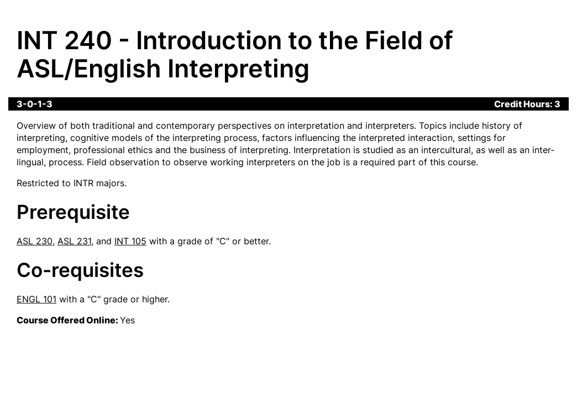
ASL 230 (35, 241)
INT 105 (130, 241)
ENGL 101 (36, 299)
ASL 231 (74, 241)
